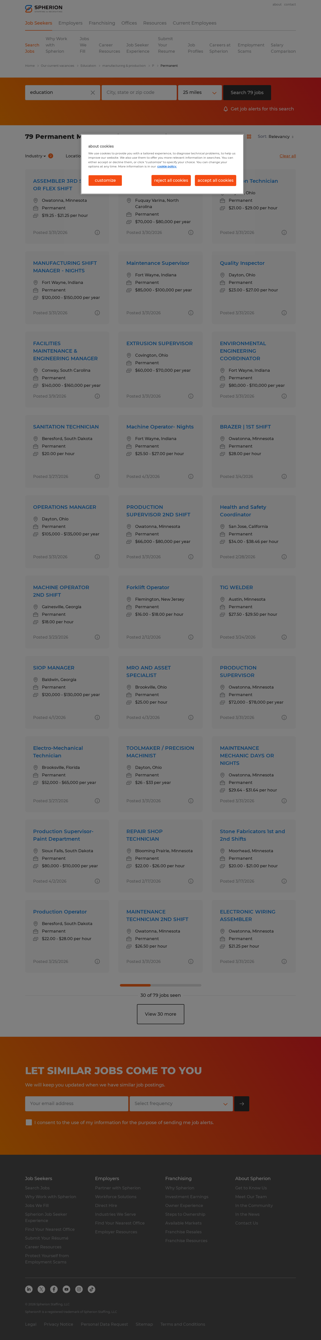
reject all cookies (171, 180)
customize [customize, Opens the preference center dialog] (105, 180)
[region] (162, 164)
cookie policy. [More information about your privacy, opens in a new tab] (167, 166)
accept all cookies (215, 180)
